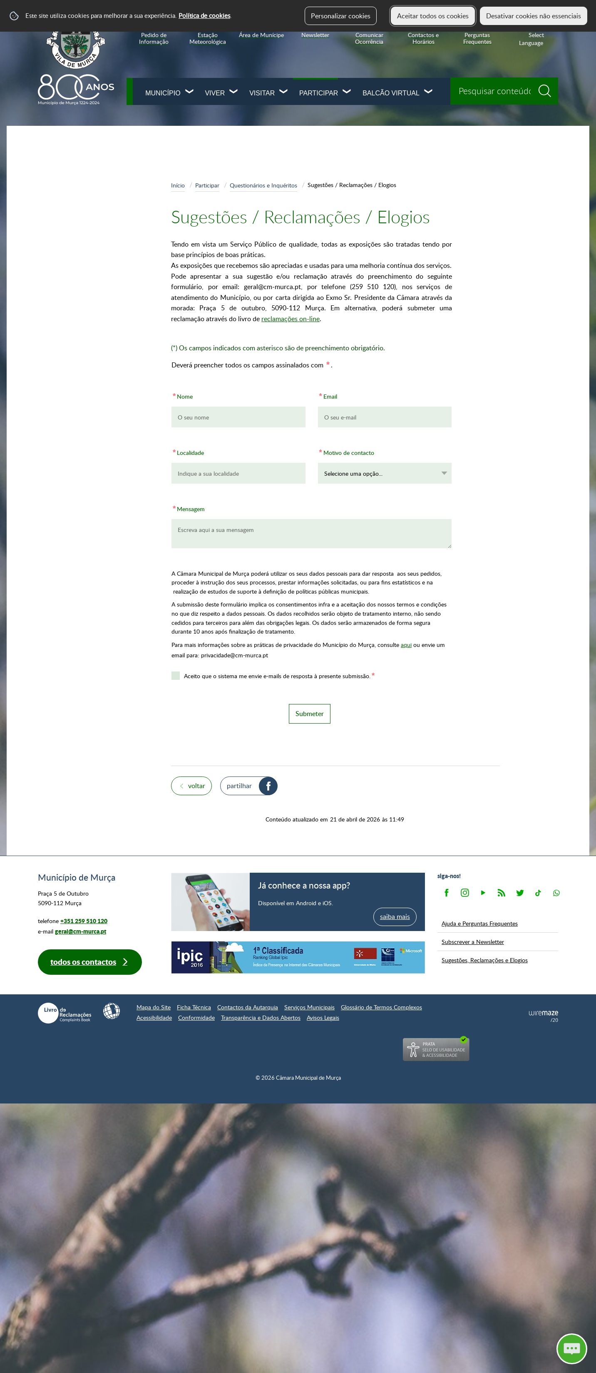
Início (178, 185)
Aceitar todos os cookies (433, 15)
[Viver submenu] (234, 92)
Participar (318, 93)
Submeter (310, 713)
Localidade (187, 451)
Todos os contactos (83, 961)
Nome (182, 395)
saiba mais (395, 916)
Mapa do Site (154, 1007)
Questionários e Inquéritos (263, 185)
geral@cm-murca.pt (80, 931)
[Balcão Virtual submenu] (429, 92)
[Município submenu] (190, 92)
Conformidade (196, 1017)
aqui (406, 644)
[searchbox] (504, 91)
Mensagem (188, 507)
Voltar (196, 785)
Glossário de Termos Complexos (381, 1007)
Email (327, 395)
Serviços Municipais (309, 1007)
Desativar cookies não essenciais (533, 15)
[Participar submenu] (347, 92)
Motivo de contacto (346, 451)
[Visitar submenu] (284, 92)
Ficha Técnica (194, 1007)
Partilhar (239, 785)
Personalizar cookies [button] (340, 15)
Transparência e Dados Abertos (260, 1017)
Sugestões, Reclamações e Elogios (485, 960)
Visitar (262, 93)
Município (162, 93)
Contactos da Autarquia (247, 1007)
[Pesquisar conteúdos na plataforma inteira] (547, 87)
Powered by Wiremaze (543, 1016)
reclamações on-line (290, 318)
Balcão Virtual (391, 93)
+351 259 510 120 (83, 920)
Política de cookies (204, 15)
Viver (215, 93)
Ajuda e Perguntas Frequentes (480, 923)
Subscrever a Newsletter (473, 941)
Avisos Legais (323, 1017)
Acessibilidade (154, 1017)
